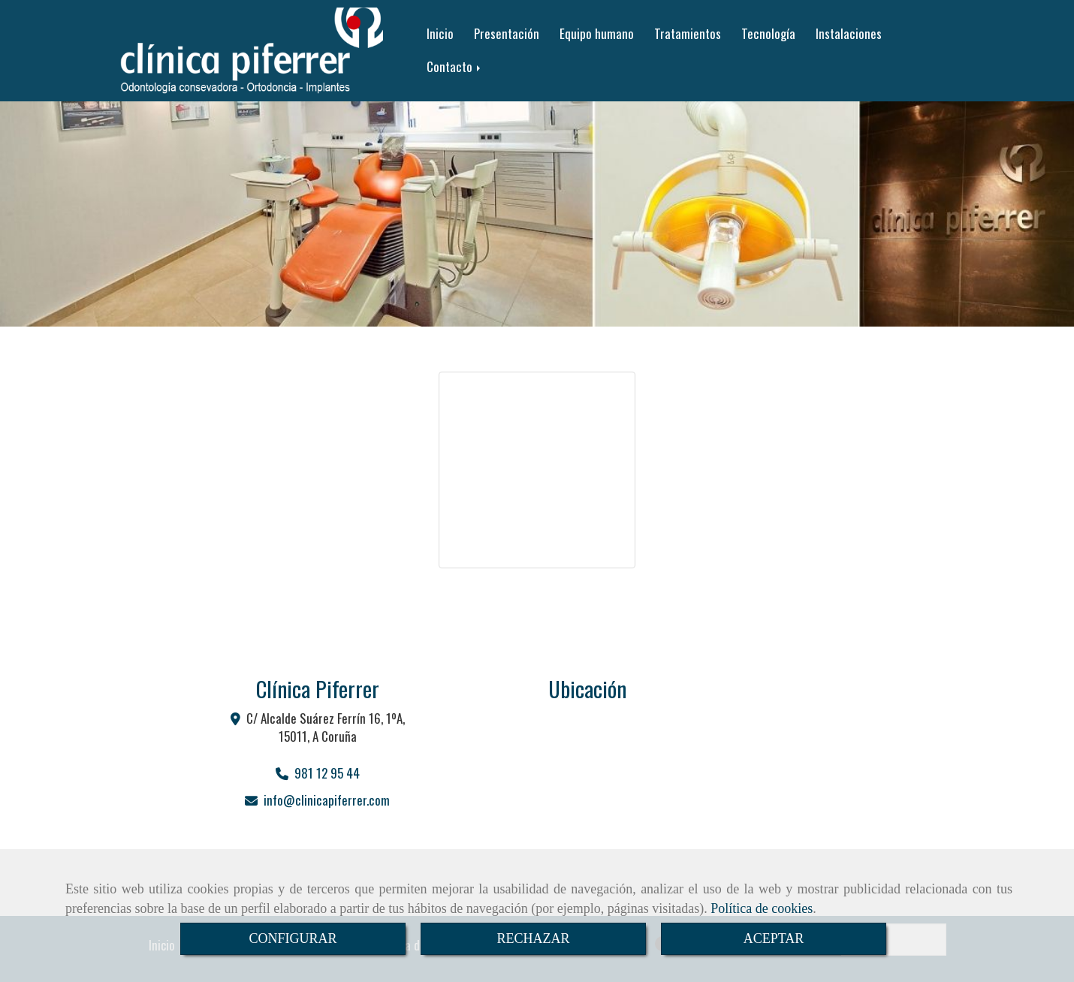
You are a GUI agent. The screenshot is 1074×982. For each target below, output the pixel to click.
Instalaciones (849, 33)
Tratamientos (687, 33)
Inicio (440, 33)
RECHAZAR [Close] (532, 938)
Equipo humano (597, 33)
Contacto (455, 66)
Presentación (506, 33)
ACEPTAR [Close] (774, 938)
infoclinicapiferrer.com (327, 800)
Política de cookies (761, 908)
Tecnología (768, 33)
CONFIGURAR (292, 938)
